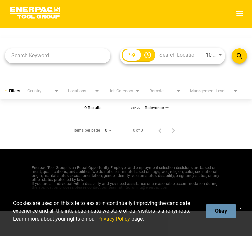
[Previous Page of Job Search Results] (160, 130)
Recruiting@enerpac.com (146, 187)
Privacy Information (168, 203)
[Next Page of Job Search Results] (173, 130)
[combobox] (57, 55)
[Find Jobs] (239, 56)
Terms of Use (132, 203)
